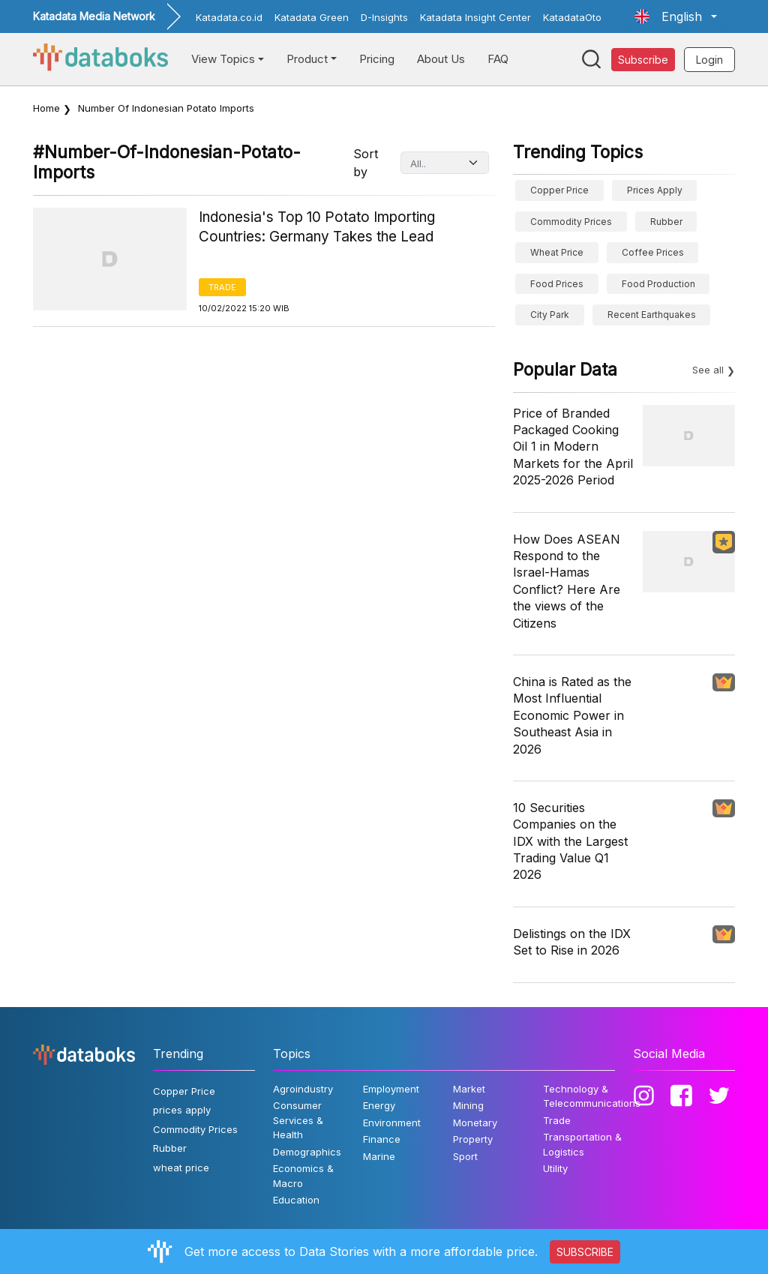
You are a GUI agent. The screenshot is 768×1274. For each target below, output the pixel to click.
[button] (675, 16)
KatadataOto (572, 17)
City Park (549, 314)
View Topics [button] (223, 59)
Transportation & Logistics (582, 1144)
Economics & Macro (303, 1175)
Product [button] (307, 59)
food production (658, 283)
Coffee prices (653, 252)
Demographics (307, 1152)
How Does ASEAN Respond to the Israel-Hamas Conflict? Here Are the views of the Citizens (566, 581)
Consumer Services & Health (298, 1120)
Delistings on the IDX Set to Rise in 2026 (572, 942)
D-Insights (384, 17)
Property (473, 1139)
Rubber (666, 221)
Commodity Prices (571, 221)
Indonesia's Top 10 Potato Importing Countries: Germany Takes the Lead (317, 227)
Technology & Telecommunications (591, 1096)
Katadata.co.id (229, 17)
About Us (441, 59)
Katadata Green (311, 17)
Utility (555, 1168)
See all (708, 370)
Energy (379, 1105)
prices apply (654, 190)
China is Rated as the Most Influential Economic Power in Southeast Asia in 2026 (572, 715)
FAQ (498, 59)
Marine (379, 1156)
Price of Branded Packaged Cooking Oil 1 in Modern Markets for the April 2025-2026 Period (573, 447)
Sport (465, 1156)
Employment (391, 1089)
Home (46, 108)
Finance (381, 1139)
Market (469, 1089)
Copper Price (559, 190)
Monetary (475, 1123)
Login (709, 59)
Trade (222, 287)
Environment (392, 1123)
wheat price (557, 252)
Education (296, 1200)
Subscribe (643, 59)
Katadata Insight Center (475, 17)
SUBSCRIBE (585, 1252)
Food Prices (557, 283)
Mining (468, 1105)
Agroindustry (303, 1089)
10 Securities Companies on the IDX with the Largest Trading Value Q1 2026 (570, 841)
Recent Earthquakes (652, 314)
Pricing (376, 59)
